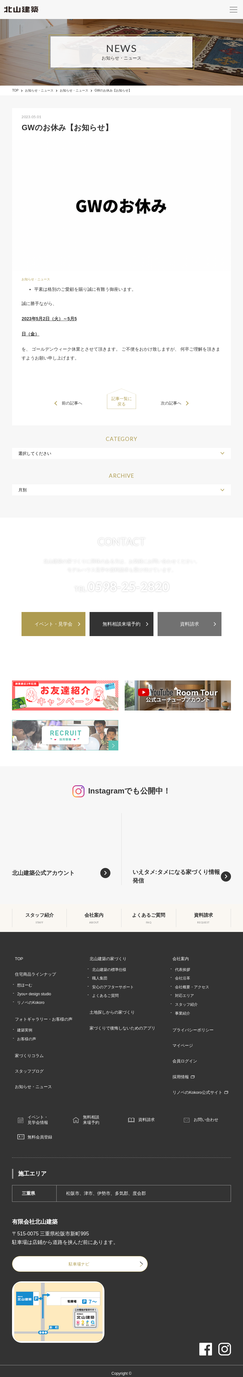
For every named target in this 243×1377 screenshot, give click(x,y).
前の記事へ (74, 402)
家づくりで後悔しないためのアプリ (122, 1020)
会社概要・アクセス (193, 984)
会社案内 (180, 958)
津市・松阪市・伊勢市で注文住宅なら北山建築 (121, 1363)
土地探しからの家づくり (111, 1008)
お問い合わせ (211, 1100)
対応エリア (185, 993)
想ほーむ (24, 979)
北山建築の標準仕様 (109, 967)
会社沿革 (183, 975)
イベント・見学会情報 (42, 1100)
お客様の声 (26, 1029)
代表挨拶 (183, 967)
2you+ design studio (34, 988)
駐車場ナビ (58, 1247)
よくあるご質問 (105, 993)
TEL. (121, 589)
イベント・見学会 (53, 623)
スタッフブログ (27, 1056)
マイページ (182, 1038)
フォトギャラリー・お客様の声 (43, 1011)
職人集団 (100, 975)
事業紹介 (183, 1011)
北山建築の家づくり (107, 958)
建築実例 (24, 1020)
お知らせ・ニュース (39, 90)
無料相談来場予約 (121, 623)
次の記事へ (169, 402)
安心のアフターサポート (113, 984)
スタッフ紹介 (187, 1002)
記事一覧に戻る (121, 403)
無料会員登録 (44, 1119)
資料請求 (189, 623)
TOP (15, 90)
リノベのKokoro (30, 996)
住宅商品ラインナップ (34, 970)
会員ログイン (184, 1050)
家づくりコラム (27, 1044)
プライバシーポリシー (193, 1025)
